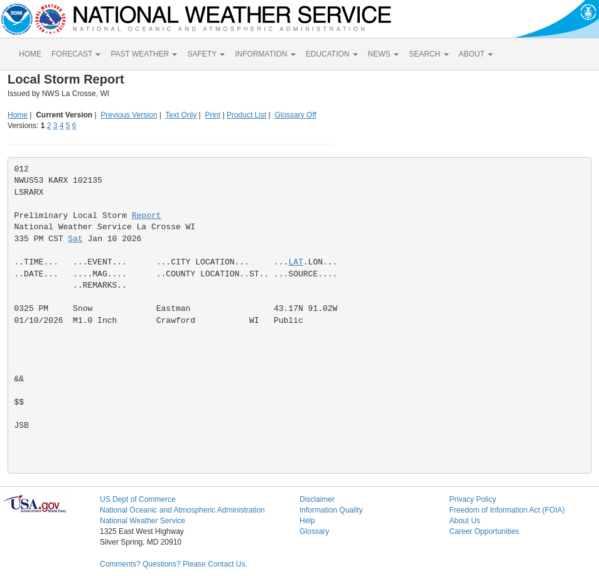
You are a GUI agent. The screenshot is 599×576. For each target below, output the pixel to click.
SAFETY (206, 54)
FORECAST (75, 54)
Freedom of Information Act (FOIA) (506, 510)
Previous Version (128, 115)
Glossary (314, 531)
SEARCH (428, 54)
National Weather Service (142, 520)
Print (212, 115)
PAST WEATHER (144, 54)
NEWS (383, 54)
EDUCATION (332, 54)
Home (18, 115)
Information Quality (331, 510)
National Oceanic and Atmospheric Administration (182, 510)
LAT (295, 262)
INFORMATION (265, 54)
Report (146, 215)
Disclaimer (317, 499)
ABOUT (476, 54)
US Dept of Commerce (138, 499)
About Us (464, 520)
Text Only (181, 115)
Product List (246, 115)
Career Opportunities (484, 531)
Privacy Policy (472, 499)
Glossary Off (295, 115)
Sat (75, 239)
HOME (30, 54)
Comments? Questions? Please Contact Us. (173, 564)
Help (307, 520)
